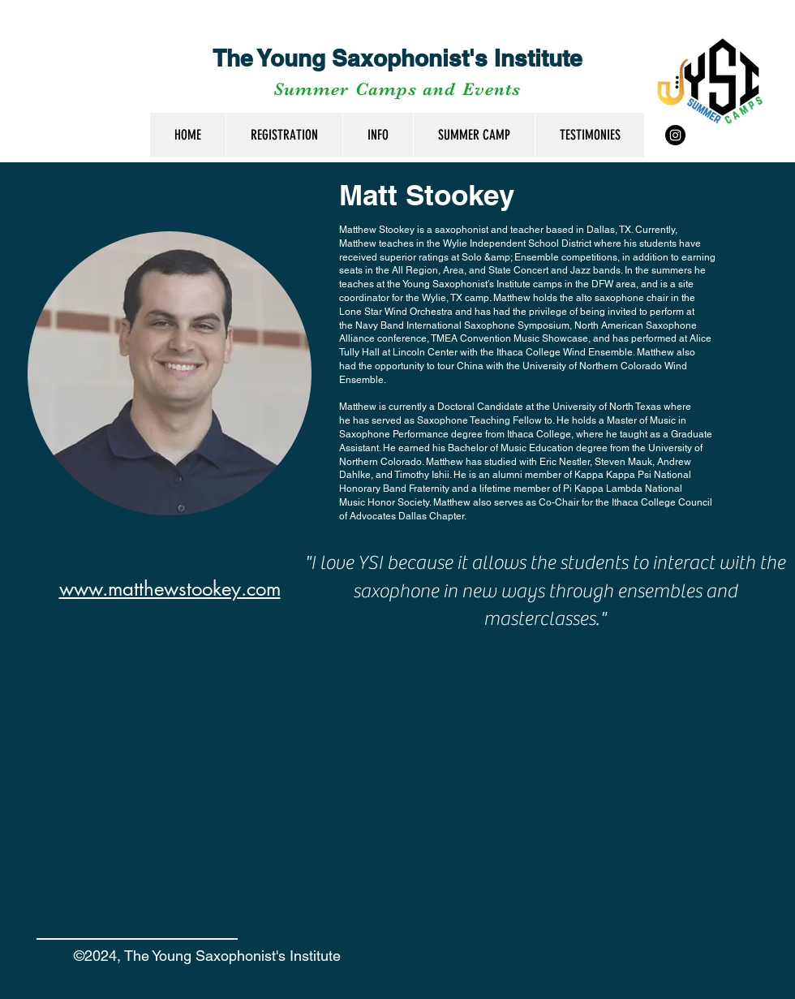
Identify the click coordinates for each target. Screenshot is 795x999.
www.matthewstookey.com (170, 588)
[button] (377, 135)
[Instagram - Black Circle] (675, 135)
